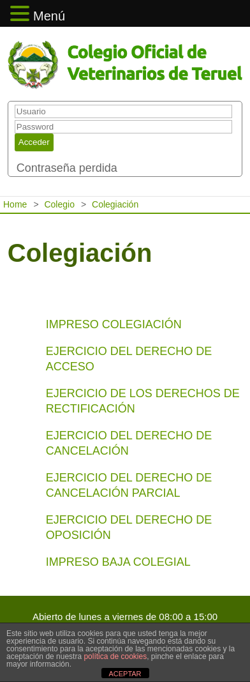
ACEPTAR (124, 674)
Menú (49, 16)
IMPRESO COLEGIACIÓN (114, 324)
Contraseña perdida (67, 168)
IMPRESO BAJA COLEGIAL (118, 562)
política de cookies (115, 656)
